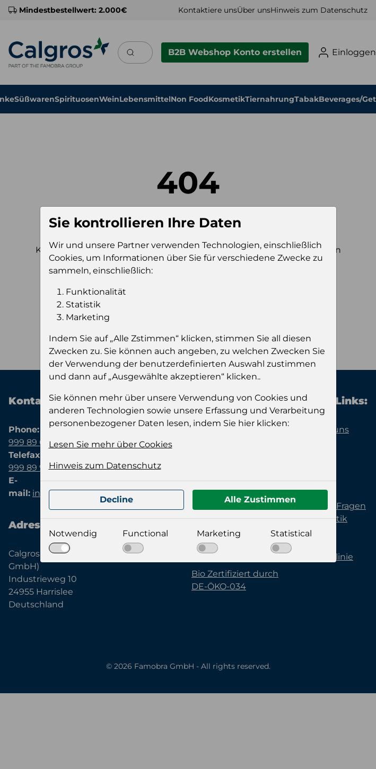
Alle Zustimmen (260, 499)
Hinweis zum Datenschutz (105, 466)
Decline (116, 499)
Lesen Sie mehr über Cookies (110, 444)
